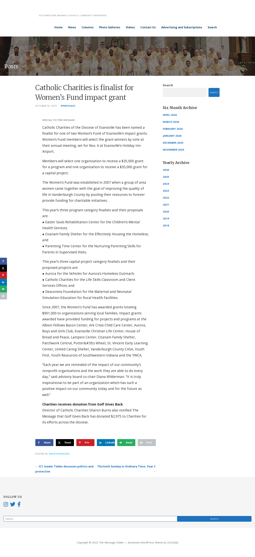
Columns (88, 27)
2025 (166, 176)
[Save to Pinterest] (85, 442)
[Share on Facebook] (44, 442)
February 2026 (173, 128)
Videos (130, 27)
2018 (166, 225)
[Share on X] (65, 442)
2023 (166, 190)
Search (212, 27)
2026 (166, 169)
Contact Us (148, 27)
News (72, 27)
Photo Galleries (109, 27)
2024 (166, 183)
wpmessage (68, 105)
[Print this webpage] (147, 442)
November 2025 (173, 149)
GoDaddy (172, 542)
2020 (166, 211)
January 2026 (172, 135)
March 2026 (171, 121)
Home (58, 27)
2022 (166, 197)
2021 (166, 204)
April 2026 (170, 115)
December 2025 (173, 142)
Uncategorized (59, 453)
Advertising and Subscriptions (181, 27)
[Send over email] (126, 442)
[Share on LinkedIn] (106, 442)
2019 (166, 218)
